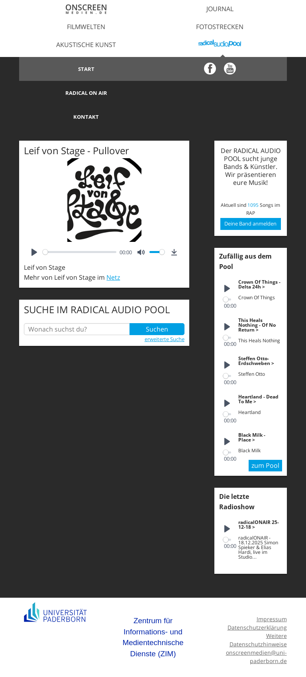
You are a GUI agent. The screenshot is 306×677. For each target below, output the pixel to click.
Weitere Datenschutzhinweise (258, 616)
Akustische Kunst (86, 44)
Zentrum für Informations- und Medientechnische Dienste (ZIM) (152, 613)
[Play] (34, 228)
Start (86, 69)
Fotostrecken (219, 26)
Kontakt (86, 92)
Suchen (157, 305)
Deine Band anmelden (250, 199)
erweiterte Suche (164, 315)
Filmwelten (86, 26)
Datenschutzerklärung (257, 603)
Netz (113, 253)
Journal (219, 8)
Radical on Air (220, 69)
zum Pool (265, 441)
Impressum (272, 595)
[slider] (79, 228)
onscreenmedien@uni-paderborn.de (256, 633)
